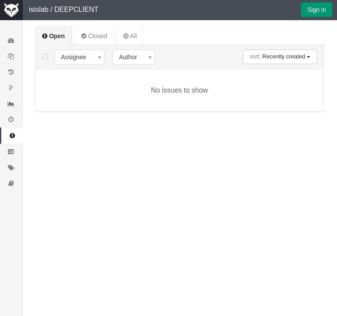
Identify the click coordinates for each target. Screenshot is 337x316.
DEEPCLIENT (76, 9)
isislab (38, 9)
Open (53, 36)
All (130, 36)
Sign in (316, 9)
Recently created (280, 56)
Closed (94, 36)
